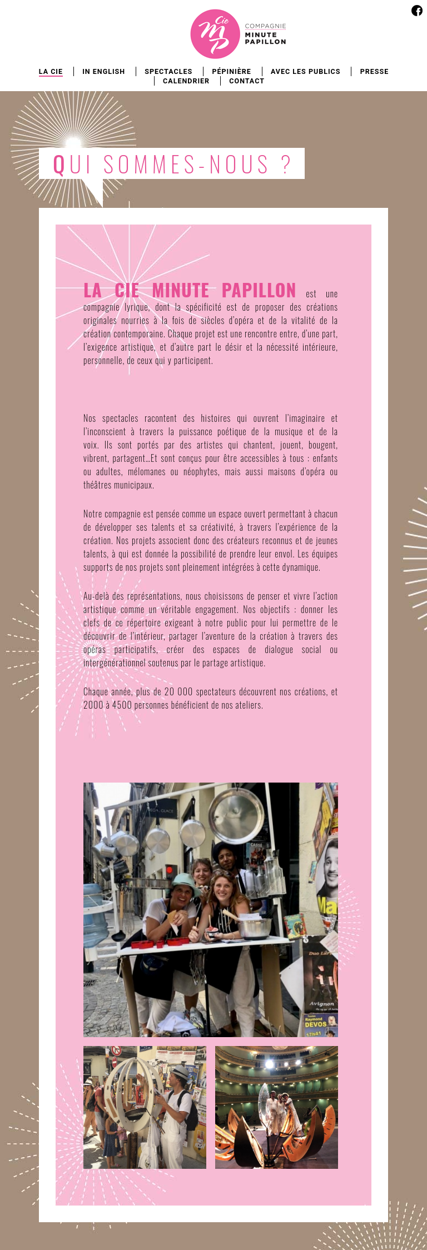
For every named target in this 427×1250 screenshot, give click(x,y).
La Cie (51, 71)
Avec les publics (306, 71)
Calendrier (186, 81)
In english (103, 71)
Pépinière (231, 71)
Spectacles (168, 71)
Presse (374, 71)
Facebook (416, 10)
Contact (247, 81)
